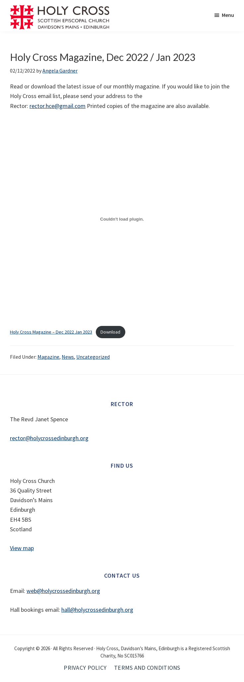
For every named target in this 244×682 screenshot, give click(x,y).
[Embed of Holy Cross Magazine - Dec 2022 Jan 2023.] (122, 219)
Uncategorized (93, 356)
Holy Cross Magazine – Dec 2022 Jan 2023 (51, 332)
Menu (228, 15)
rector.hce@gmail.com (58, 106)
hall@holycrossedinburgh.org (97, 609)
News (68, 356)
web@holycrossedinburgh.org (63, 591)
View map (22, 548)
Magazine (48, 356)
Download (110, 332)
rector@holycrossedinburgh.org (49, 438)
